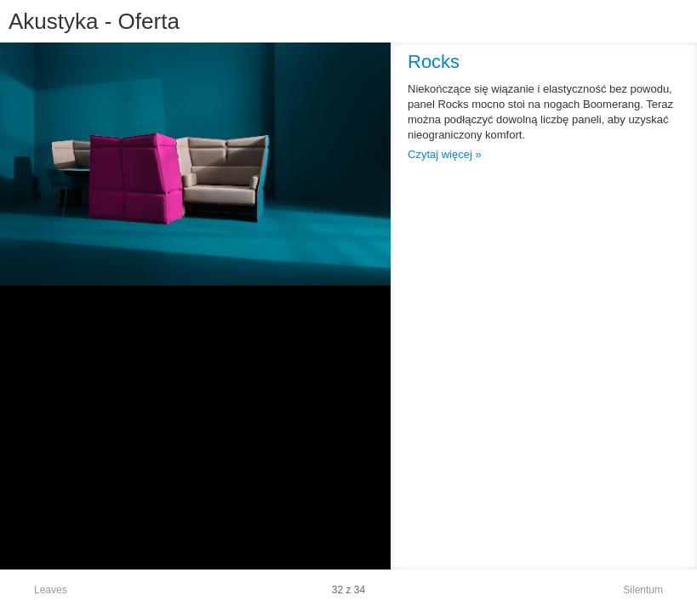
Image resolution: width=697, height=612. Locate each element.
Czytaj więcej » (445, 154)
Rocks (434, 61)
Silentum (643, 590)
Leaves (50, 590)
